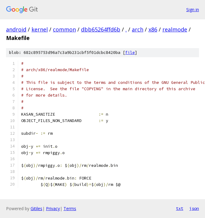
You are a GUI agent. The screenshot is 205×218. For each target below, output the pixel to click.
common (64, 29)
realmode (174, 29)
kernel (39, 29)
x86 (152, 29)
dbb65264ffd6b (100, 29)
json (194, 208)
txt (179, 208)
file (130, 52)
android (16, 29)
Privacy (53, 208)
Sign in (192, 9)
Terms (69, 208)
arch (137, 29)
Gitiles (36, 208)
